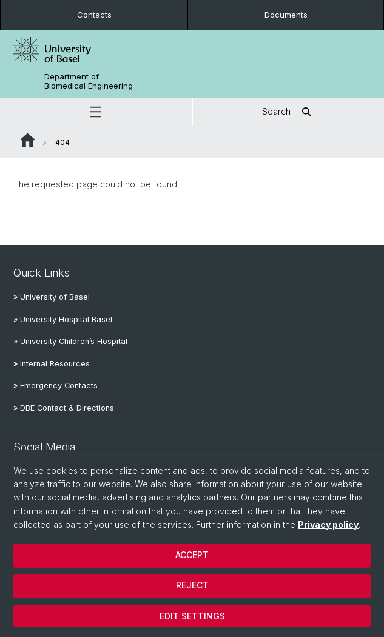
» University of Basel (51, 297)
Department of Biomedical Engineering (88, 81)
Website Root (28, 140)
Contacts (94, 14)
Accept (192, 555)
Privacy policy (328, 524)
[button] (96, 112)
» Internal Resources (51, 363)
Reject (192, 585)
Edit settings (192, 616)
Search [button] (288, 112)
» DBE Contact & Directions (63, 408)
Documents (286, 14)
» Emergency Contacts (55, 385)
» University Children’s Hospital (70, 341)
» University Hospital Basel (62, 319)
